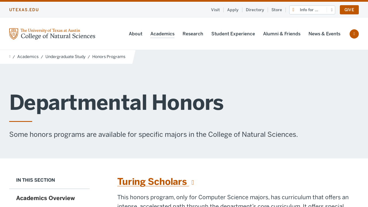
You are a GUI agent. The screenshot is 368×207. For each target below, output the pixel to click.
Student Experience (233, 34)
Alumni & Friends (281, 34)
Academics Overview (45, 198)
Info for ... (309, 9)
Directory (255, 9)
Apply (233, 9)
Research (193, 34)
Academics (162, 34)
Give (349, 9)
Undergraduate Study (65, 56)
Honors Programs (108, 56)
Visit (215, 9)
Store (276, 9)
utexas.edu (24, 9)
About (135, 34)
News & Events (324, 34)
